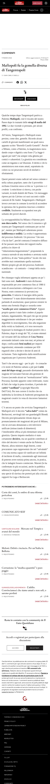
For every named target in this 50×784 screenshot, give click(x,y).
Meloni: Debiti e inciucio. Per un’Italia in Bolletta (23, 549)
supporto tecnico (8, 692)
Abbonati (37, 3)
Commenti (8, 52)
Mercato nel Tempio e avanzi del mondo (22, 530)
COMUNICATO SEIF (13, 511)
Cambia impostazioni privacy (15, 726)
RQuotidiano (8, 498)
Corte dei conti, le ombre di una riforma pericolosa (22, 494)
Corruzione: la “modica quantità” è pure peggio (22, 569)
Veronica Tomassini (11, 535)
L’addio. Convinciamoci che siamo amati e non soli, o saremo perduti (24, 590)
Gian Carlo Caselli (10, 75)
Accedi (15, 648)
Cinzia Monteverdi (10, 515)
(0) (46, 498)
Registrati (34, 648)
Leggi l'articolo (41, 503)
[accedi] (46, 3)
